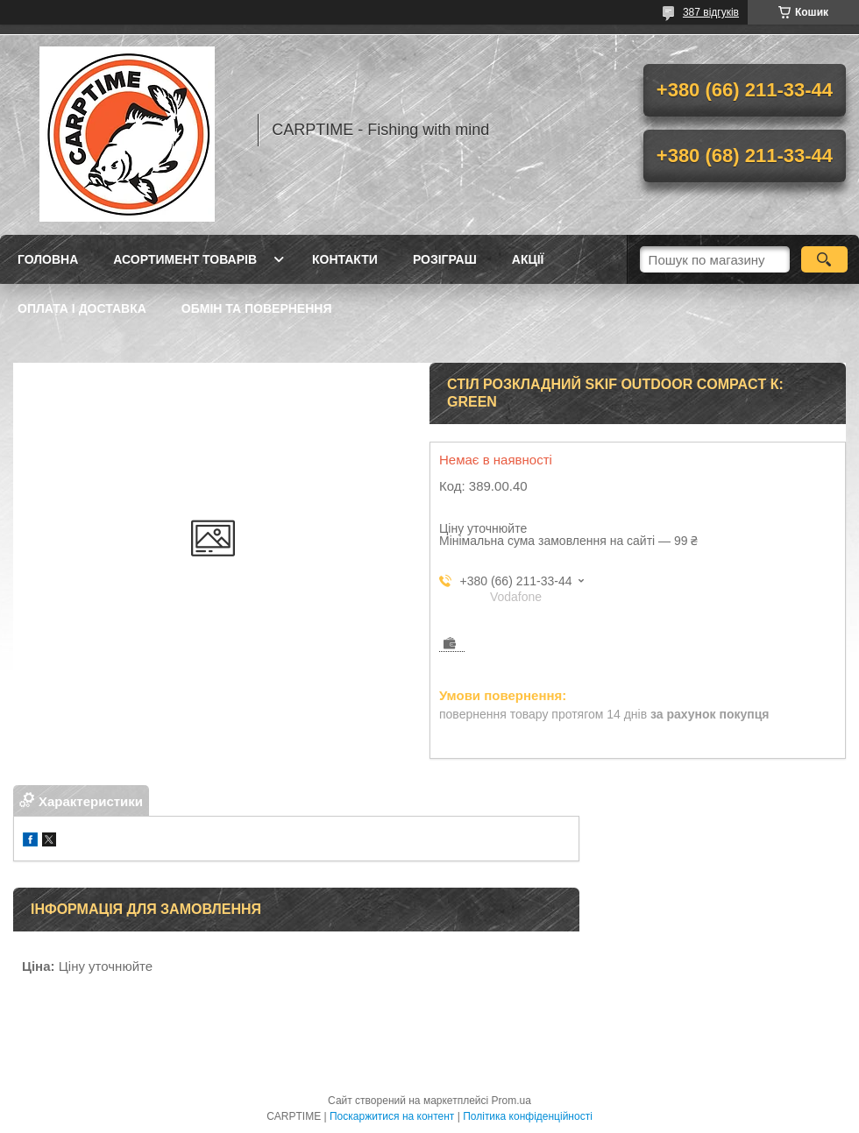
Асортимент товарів (185, 259)
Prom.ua (511, 1100)
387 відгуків (711, 12)
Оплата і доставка (82, 308)
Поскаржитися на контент (392, 1116)
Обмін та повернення (256, 308)
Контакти (345, 259)
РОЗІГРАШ (445, 259)
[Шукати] (824, 259)
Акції (528, 259)
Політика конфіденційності (528, 1116)
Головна (48, 259)
